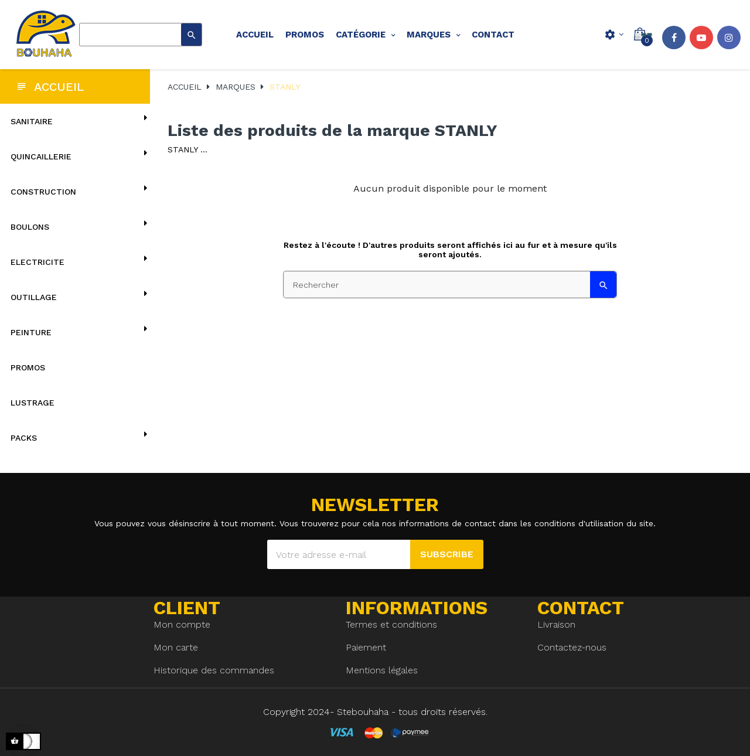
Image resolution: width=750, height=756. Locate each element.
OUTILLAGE (34, 297)
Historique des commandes (214, 670)
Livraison (556, 624)
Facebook (674, 37)
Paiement (366, 647)
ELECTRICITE (37, 262)
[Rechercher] (141, 34)
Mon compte (182, 624)
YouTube (701, 37)
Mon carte (176, 647)
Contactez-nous (571, 647)
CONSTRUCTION (43, 191)
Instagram (729, 37)
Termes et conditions (391, 624)
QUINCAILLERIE (41, 156)
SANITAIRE (32, 121)
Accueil (59, 87)
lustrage (32, 402)
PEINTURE (31, 332)
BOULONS (30, 226)
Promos (28, 367)
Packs (24, 437)
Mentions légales (382, 670)
